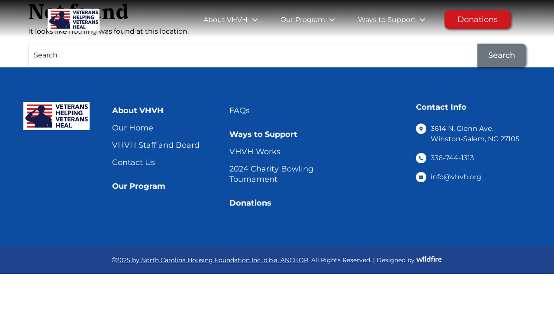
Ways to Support (387, 20)
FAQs (239, 110)
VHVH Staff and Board (156, 145)
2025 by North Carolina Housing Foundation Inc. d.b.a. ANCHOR (212, 260)
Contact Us (133, 162)
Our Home (132, 128)
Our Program (302, 20)
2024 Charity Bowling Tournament (271, 174)
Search (501, 55)
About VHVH (225, 20)
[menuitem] (225, 20)
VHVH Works (254, 151)
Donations (477, 19)
